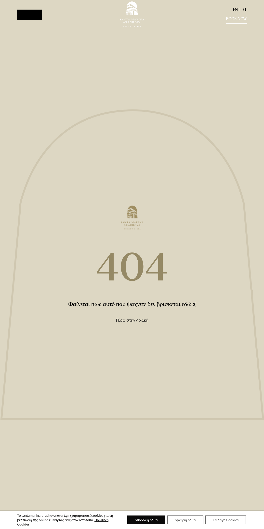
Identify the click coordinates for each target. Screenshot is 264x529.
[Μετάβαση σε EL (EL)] (243, 9)
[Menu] (29, 15)
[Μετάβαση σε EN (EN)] (235, 9)
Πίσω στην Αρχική (132, 320)
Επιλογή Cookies (225, 520)
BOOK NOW (236, 18)
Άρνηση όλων (185, 520)
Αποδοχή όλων (146, 520)
